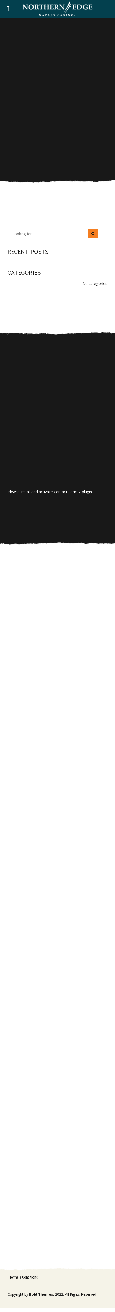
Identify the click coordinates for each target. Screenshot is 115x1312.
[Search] (93, 233)
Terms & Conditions (24, 1277)
